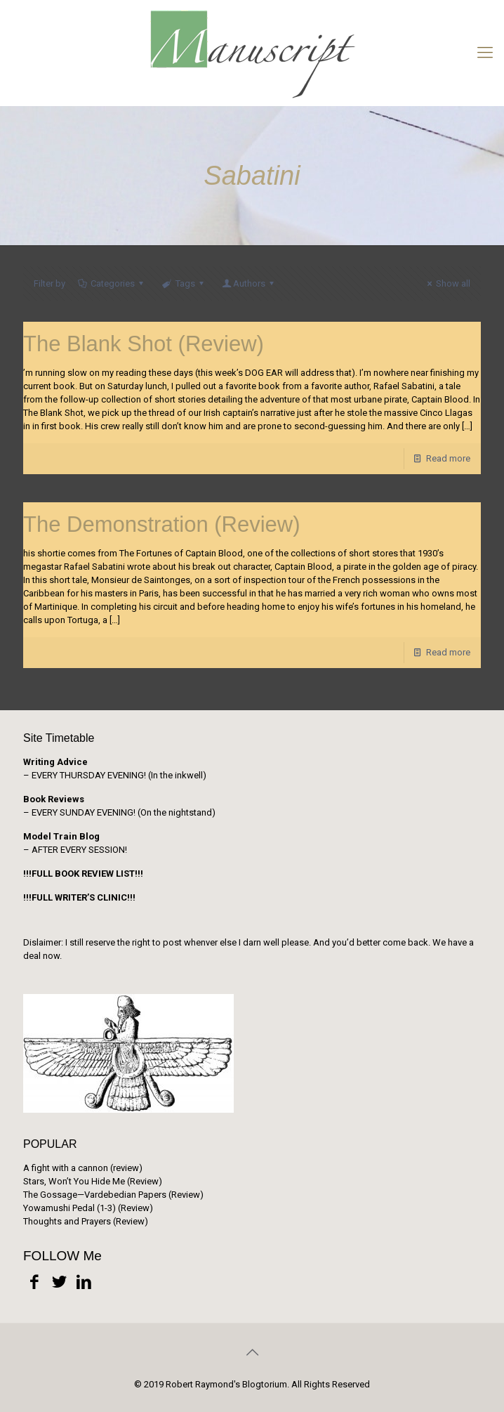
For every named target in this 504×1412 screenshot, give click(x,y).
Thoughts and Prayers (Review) (85, 1221)
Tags (183, 283)
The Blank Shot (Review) (143, 344)
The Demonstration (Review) (161, 524)
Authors (249, 283)
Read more (448, 458)
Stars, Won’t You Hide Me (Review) (92, 1181)
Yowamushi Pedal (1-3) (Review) (88, 1208)
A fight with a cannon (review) (82, 1168)
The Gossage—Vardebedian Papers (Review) (113, 1194)
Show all (446, 283)
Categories (111, 283)
